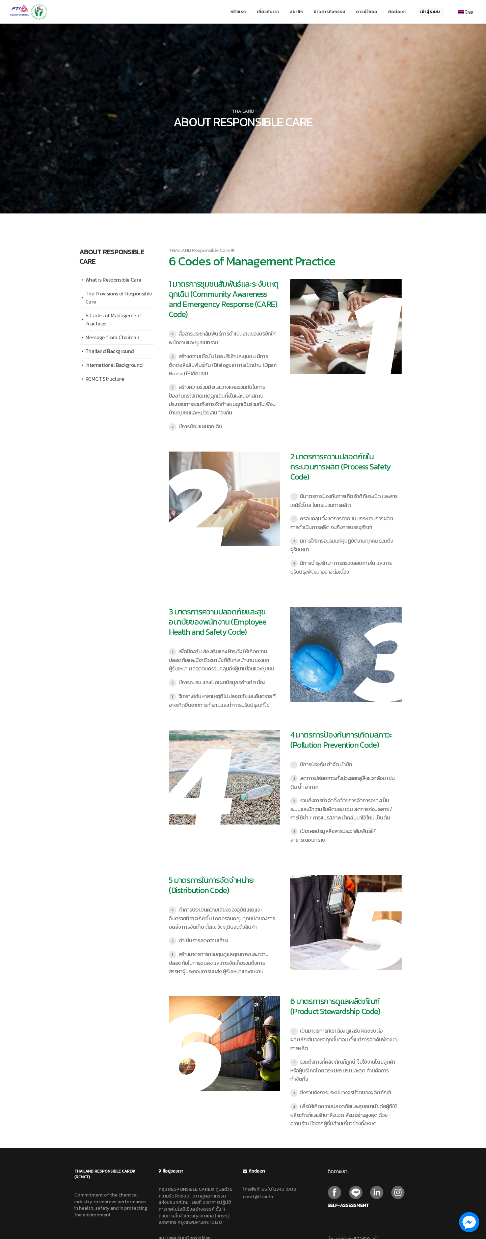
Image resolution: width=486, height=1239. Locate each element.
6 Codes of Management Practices (113, 319)
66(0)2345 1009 (278, 1189)
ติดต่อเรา (397, 12)
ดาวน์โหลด (366, 12)
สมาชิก (296, 12)
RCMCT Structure (104, 379)
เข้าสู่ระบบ (430, 12)
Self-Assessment (348, 1205)
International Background (114, 365)
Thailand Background (109, 351)
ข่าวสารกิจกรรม (329, 12)
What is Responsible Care (113, 280)
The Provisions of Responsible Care (118, 298)
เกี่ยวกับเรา (268, 12)
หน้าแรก (238, 12)
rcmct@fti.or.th (258, 1196)
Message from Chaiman (112, 337)
